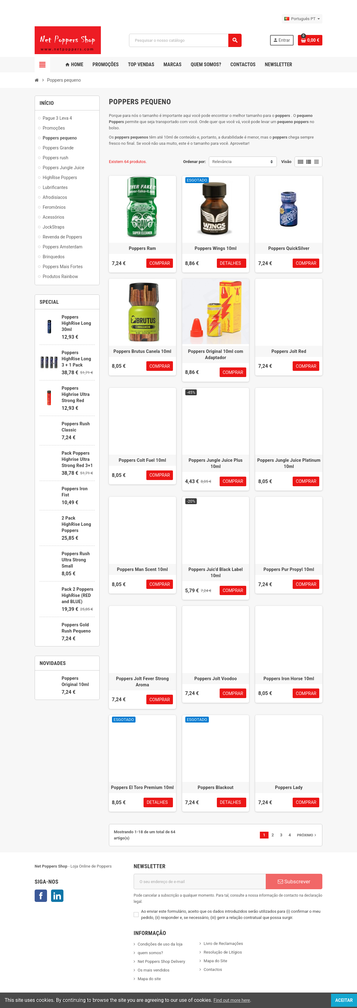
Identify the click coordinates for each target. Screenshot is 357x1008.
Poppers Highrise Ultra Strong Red (75, 394)
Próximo (307, 835)
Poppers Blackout (216, 787)
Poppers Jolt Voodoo (215, 678)
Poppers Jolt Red (288, 351)
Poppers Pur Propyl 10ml (289, 569)
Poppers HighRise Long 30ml (76, 323)
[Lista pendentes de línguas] (302, 19)
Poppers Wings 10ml (215, 248)
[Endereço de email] (200, 881)
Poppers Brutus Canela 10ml (142, 351)
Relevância (221, 161)
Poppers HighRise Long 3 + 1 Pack (76, 358)
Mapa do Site (215, 961)
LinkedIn (57, 896)
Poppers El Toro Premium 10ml (142, 787)
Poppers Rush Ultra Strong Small (76, 559)
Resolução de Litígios (223, 952)
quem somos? (150, 952)
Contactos (213, 969)
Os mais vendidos (154, 970)
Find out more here (234, 1000)
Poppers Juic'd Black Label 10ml (215, 572)
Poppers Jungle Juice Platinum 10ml (288, 463)
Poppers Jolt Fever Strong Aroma (142, 681)
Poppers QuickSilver (288, 248)
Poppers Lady (289, 787)
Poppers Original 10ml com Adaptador (215, 354)
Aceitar (337, 1000)
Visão (286, 161)
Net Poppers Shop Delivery (161, 961)
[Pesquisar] (185, 40)
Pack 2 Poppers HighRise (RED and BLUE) (77, 595)
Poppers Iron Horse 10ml (289, 678)
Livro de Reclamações (223, 943)
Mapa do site (149, 978)
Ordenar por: (194, 161)
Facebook (41, 896)
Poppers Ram (142, 248)
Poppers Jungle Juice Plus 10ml (216, 463)
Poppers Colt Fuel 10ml (142, 460)
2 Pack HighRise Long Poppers (76, 524)
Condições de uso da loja (160, 944)
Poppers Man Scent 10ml (142, 569)
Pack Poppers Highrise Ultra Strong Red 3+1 (77, 459)
